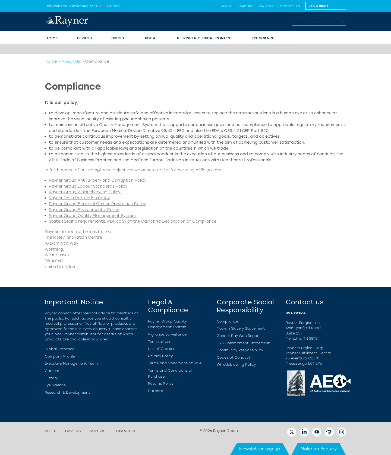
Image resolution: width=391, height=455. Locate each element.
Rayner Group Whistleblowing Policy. (85, 191)
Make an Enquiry (319, 448)
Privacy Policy (160, 356)
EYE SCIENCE (263, 38)
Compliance (227, 321)
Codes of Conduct (234, 357)
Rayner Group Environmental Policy (84, 209)
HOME (52, 38)
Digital (150, 38)
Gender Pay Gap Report (238, 336)
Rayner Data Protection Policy (79, 197)
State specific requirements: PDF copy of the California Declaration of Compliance (132, 221)
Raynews (266, 6)
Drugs (117, 38)
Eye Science (55, 385)
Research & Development (67, 392)
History (51, 378)
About (226, 6)
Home (51, 61)
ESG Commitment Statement (243, 343)
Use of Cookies (161, 349)
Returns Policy (161, 383)
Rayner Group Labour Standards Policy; (88, 186)
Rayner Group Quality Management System (92, 215)
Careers (245, 6)
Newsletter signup (259, 448)
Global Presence (59, 349)
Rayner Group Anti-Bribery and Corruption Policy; (98, 180)
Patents (155, 391)
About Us (71, 61)
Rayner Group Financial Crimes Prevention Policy (97, 203)
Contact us (290, 6)
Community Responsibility (240, 350)
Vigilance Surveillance (167, 334)
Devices (84, 38)
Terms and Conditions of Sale (174, 363)
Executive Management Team (71, 363)
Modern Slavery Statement (241, 328)
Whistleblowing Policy (236, 364)
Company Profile (60, 356)
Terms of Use (159, 342)
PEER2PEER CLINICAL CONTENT (204, 38)
